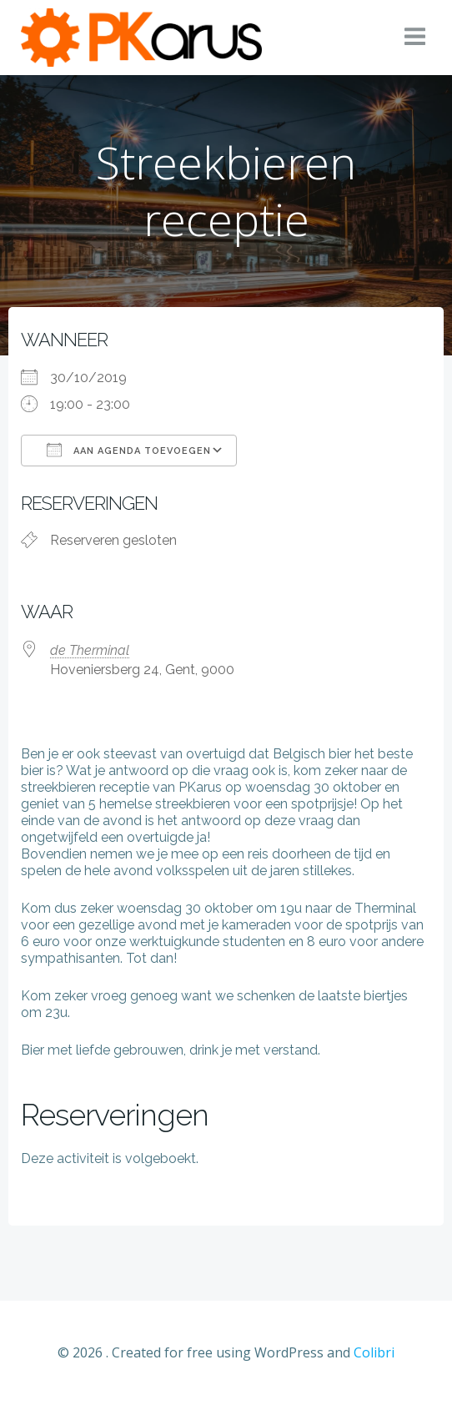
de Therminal (89, 650)
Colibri (374, 1352)
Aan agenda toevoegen (129, 449)
